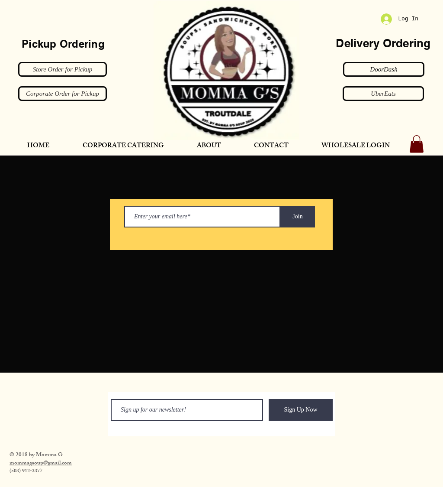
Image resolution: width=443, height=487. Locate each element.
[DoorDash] (383, 69)
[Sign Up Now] (301, 410)
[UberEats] (383, 93)
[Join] (297, 216)
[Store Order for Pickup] (62, 69)
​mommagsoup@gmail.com (41, 463)
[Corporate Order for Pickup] (62, 93)
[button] (416, 144)
